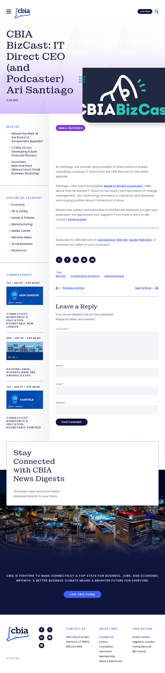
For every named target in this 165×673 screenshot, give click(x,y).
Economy (18, 205)
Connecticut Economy (85, 276)
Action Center (141, 637)
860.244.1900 (74, 646)
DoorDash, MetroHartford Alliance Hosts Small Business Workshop (25, 167)
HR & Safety (19, 211)
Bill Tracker (139, 651)
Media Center (21, 231)
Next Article (143, 288)
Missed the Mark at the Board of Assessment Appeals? (27, 137)
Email (59, 384)
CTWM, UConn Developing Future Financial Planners (24, 151)
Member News (21, 237)
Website (60, 403)
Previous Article (73, 288)
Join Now (145, 11)
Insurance (105, 651)
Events (103, 642)
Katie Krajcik (77, 219)
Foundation (106, 646)
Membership (107, 656)
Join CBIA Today (82, 595)
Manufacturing (114, 276)
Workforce (18, 250)
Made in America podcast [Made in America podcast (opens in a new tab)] (123, 186)
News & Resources (110, 661)
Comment (62, 329)
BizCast (61, 276)
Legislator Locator (143, 642)
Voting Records (141, 646)
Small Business (21, 244)
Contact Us (106, 637)
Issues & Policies (23, 218)
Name (60, 366)
